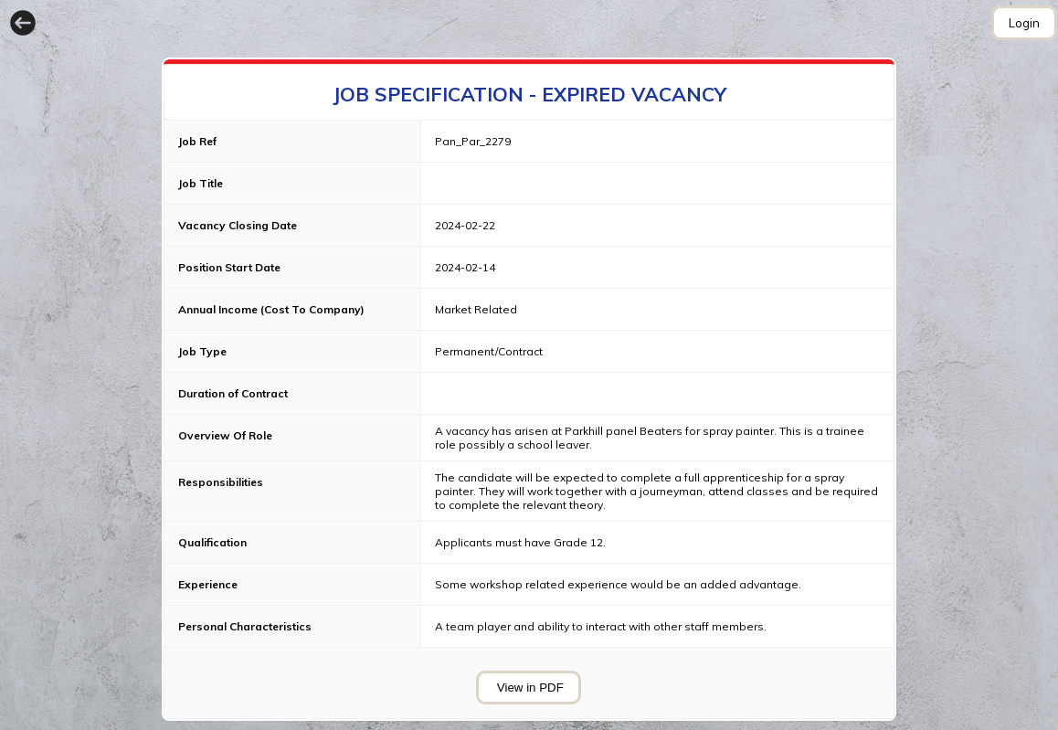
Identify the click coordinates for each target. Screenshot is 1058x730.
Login (1024, 23)
